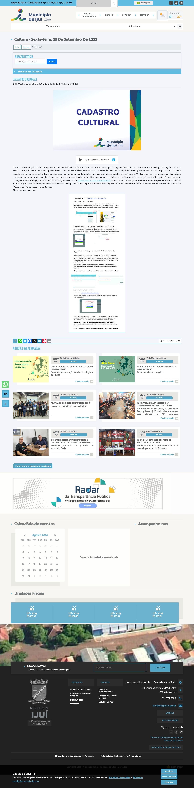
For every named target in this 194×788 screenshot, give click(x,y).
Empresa (74, 26)
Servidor (89, 26)
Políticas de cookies (173, 740)
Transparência (22, 26)
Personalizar (169, 776)
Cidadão (59, 26)
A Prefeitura (43, 26)
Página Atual (37, 47)
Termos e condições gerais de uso (166, 737)
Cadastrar (160, 667)
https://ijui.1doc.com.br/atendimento (94, 180)
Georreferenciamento (168, 26)
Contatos (105, 26)
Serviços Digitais (124, 26)
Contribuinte (144, 26)
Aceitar (169, 771)
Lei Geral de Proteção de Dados (166, 747)
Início (17, 47)
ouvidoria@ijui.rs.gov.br (164, 706)
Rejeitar (169, 782)
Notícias (26, 47)
